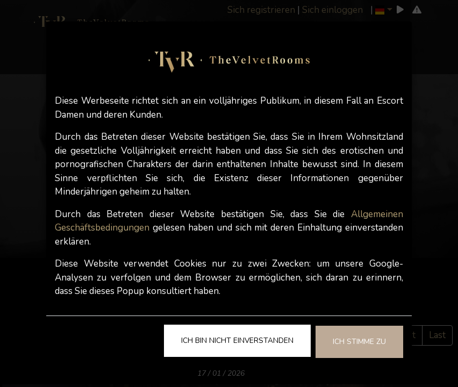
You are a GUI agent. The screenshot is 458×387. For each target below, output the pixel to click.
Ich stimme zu (359, 341)
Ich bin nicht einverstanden (237, 340)
